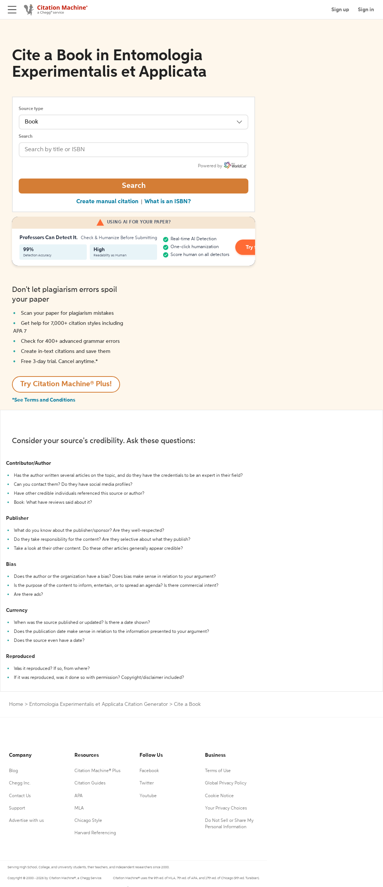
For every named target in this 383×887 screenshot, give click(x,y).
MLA (79, 808)
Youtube (148, 796)
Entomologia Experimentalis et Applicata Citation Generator (98, 704)
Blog (13, 771)
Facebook (149, 771)
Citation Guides (89, 783)
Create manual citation (107, 202)
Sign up (340, 9)
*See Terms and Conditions (43, 400)
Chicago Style (88, 821)
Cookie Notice (219, 796)
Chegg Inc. (20, 783)
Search (26, 136)
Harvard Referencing (95, 833)
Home (16, 704)
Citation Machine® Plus (97, 771)
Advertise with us (26, 821)
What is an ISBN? (167, 202)
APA (78, 796)
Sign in (366, 9)
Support (17, 808)
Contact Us (20, 796)
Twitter (147, 783)
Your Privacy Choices (226, 808)
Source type (31, 109)
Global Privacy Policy (225, 783)
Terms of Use (218, 771)
